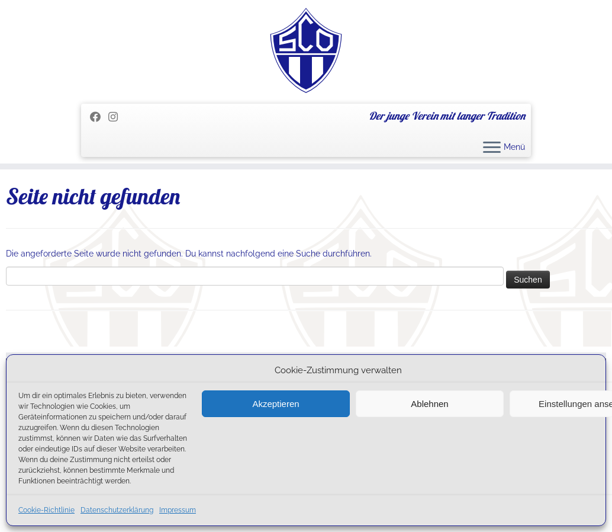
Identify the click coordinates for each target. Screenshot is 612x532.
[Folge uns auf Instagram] (116, 117)
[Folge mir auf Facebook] (99, 117)
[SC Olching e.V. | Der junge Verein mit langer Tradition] (306, 50)
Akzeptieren (275, 404)
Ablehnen (429, 404)
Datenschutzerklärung (116, 510)
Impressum (177, 510)
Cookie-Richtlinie (46, 510)
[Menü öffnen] (492, 148)
